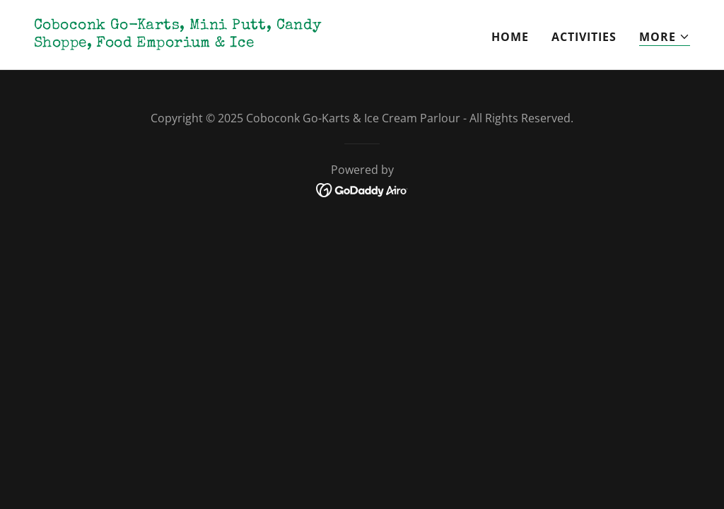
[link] (192, 42)
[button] (664, 37)
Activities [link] (584, 37)
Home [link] (510, 37)
